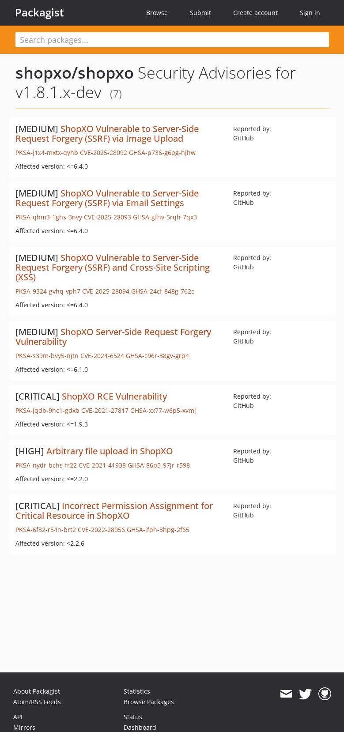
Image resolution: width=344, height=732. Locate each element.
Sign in (310, 12)
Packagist (39, 12)
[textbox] (172, 39)
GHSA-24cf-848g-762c (162, 291)
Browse (157, 12)
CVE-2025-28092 (103, 152)
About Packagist (36, 691)
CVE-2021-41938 (102, 465)
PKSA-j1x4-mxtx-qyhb (46, 152)
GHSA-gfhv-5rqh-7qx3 (165, 217)
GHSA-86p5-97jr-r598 (159, 465)
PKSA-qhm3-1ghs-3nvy (48, 217)
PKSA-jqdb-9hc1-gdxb (47, 410)
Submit (200, 12)
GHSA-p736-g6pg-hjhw (162, 152)
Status (133, 717)
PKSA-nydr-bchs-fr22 (46, 465)
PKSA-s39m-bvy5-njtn (47, 355)
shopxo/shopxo (74, 72)
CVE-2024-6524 (102, 355)
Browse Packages (149, 702)
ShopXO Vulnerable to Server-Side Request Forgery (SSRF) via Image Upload (107, 133)
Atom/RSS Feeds (37, 702)
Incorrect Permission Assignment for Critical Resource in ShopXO (114, 510)
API (18, 717)
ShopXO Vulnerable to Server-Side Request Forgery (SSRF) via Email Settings (107, 198)
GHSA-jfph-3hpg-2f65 (158, 529)
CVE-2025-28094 (105, 291)
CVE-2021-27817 (105, 410)
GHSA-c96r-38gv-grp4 (157, 355)
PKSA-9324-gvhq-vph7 (47, 291)
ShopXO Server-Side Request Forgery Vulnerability (113, 336)
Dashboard (140, 727)
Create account (255, 12)
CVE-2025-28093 (107, 217)
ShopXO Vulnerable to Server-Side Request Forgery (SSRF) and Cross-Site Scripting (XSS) (112, 267)
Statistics (137, 691)
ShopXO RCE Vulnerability (114, 396)
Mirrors (24, 727)
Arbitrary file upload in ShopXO (109, 451)
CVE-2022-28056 (101, 529)
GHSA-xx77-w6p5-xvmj (163, 410)
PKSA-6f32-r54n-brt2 (45, 529)
